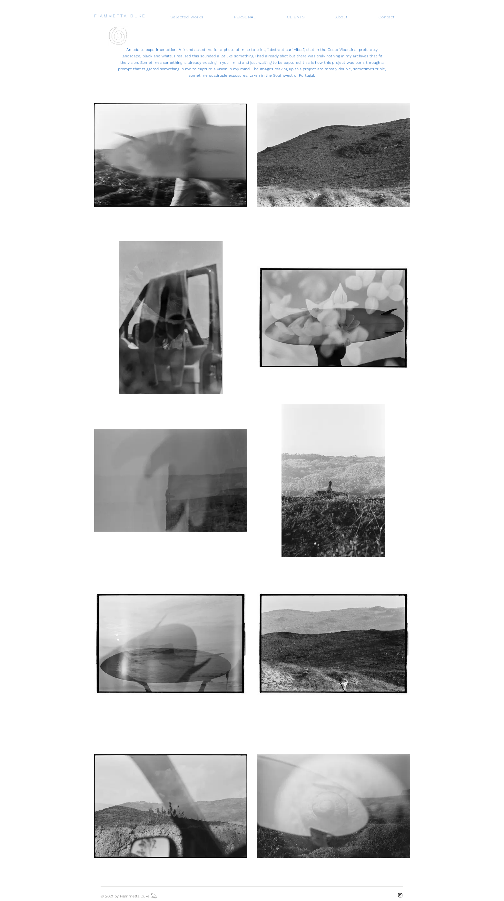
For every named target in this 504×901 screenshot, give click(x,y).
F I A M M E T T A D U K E (119, 16)
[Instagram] (400, 895)
